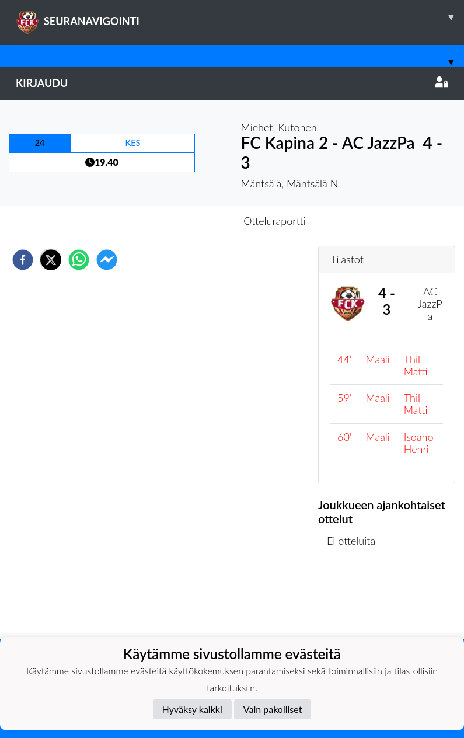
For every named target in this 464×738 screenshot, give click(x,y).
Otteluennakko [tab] (191, 220)
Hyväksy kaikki (192, 709)
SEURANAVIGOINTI (240, 17)
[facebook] (22, 259)
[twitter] (50, 259)
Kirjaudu (232, 82)
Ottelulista (355, 599)
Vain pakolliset (272, 709)
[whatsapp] (78, 259)
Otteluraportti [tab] (274, 220)
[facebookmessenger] (106, 259)
